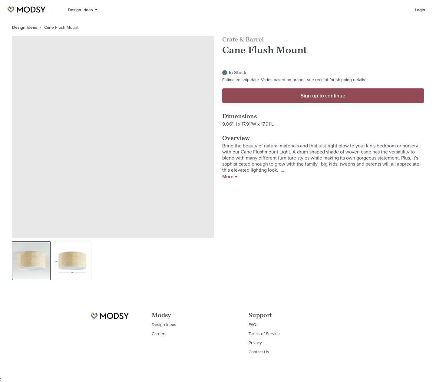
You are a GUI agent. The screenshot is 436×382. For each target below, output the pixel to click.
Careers (159, 333)
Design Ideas (80, 10)
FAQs (254, 324)
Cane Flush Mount (61, 27)
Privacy (255, 342)
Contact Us (259, 351)
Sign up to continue (323, 95)
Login (420, 10)
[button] (95, 9)
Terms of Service (264, 333)
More (230, 177)
